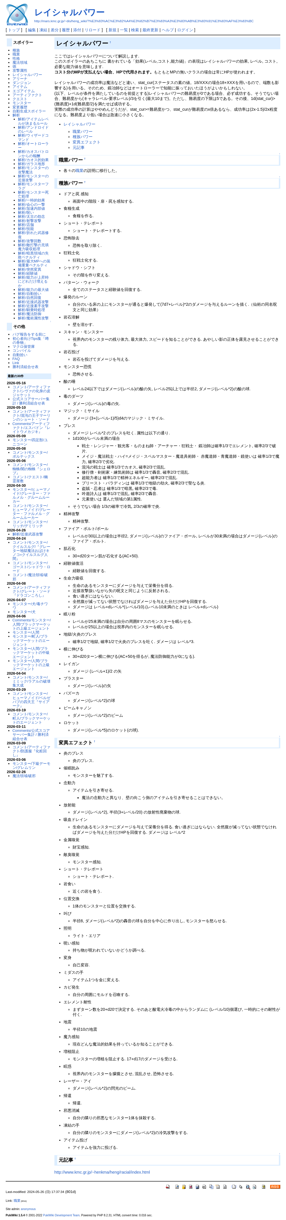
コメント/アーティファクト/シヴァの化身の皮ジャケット (32, 391)
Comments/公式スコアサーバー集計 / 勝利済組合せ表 (31, 734)
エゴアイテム (24, 91)
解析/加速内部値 (31, 208)
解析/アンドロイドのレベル (33, 129)
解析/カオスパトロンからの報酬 (33, 153)
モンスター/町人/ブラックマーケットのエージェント (31, 640)
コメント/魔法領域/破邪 (30, 577)
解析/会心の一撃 (31, 204)
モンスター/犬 (24, 612)
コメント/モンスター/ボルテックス (30, 454)
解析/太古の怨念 (31, 216)
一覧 (124, 30)
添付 (77, 30)
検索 (135, 30)
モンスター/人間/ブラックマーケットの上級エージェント (31, 665)
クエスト (20, 99)
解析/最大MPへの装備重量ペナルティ (34, 263)
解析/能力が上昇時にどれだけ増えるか (33, 281)
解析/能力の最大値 (33, 289)
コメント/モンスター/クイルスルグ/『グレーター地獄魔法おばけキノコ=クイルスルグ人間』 (32, 550)
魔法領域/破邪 (24, 776)
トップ (14, 30)
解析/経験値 (28, 273)
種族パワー (83, 136)
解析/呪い (26, 212)
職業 (79, 170)
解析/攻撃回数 (29, 241)
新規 (113, 30)
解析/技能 (26, 229)
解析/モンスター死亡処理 (33, 194)
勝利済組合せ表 (25, 367)
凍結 (43, 30)
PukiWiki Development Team (61, 1215)
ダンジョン (22, 83)
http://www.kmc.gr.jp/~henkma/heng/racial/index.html (102, 1172)
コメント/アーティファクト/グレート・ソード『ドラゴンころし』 (32, 591)
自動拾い (20, 355)
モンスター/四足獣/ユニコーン (30, 442)
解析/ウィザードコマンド (33, 137)
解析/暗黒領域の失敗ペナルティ (33, 255)
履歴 (66, 30)
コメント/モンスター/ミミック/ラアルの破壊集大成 (32, 681)
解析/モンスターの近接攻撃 (33, 178)
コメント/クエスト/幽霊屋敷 (30, 479)
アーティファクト (27, 95)
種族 (16, 50)
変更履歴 (20, 107)
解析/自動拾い (29, 293)
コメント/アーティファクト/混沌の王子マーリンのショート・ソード (32, 415)
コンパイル (22, 350)
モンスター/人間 (26, 632)
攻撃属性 (20, 70)
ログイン (185, 30)
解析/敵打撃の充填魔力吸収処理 (33, 247)
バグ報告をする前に (29, 334)
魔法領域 (20, 62)
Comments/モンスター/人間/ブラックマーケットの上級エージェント (32, 624)
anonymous (28, 1209)
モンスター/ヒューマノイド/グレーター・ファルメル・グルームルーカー (32, 495)
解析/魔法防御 (29, 314)
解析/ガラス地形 (31, 164)
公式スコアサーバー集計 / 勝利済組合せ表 (31, 401)
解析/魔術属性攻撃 (33, 318)
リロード (93, 30)
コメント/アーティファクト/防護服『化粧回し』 (32, 751)
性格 (16, 58)
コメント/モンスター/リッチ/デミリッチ (30, 524)
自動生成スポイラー (29, 111)
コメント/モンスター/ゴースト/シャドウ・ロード (32, 567)
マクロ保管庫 (24, 346)
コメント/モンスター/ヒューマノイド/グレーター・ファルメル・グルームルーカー (32, 512)
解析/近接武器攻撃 (33, 302)
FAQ (16, 359)
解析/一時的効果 (31, 200)
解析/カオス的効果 (33, 160)
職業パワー (83, 131)
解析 (16, 115)
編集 (32, 30)
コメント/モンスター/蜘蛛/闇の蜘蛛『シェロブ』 (32, 469)
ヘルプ (168, 30)
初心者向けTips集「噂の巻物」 (31, 340)
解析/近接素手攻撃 (33, 306)
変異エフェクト (87, 142)
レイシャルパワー (69, 12)
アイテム (20, 87)
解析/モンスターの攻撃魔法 (33, 170)
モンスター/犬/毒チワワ (30, 606)
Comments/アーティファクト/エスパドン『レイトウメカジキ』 (32, 428)
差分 (55, 30)
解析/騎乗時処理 (31, 310)
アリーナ (20, 79)
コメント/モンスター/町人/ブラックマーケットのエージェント (32, 718)
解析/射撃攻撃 (29, 221)
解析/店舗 (26, 225)
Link (16, 363)
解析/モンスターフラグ (33, 186)
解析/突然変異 (29, 269)
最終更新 (150, 30)
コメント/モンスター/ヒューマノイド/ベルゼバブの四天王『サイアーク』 (32, 699)
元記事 (79, 147)
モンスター (22, 103)
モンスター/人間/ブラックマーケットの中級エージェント (31, 652)
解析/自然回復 (29, 297)
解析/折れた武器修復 (33, 235)
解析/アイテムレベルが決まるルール (33, 121)
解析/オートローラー (33, 145)
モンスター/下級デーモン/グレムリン (32, 765)
